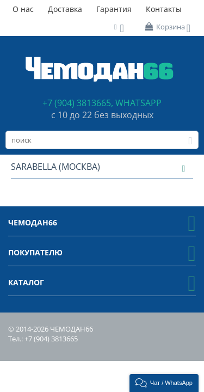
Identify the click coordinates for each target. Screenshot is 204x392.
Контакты (164, 9)
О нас (23, 9)
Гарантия (114, 9)
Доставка (65, 9)
